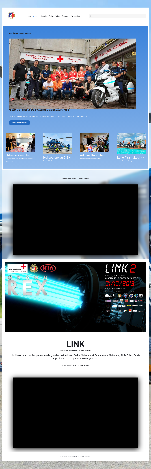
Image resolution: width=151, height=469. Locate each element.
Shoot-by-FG (72, 456)
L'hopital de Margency (19, 123)
